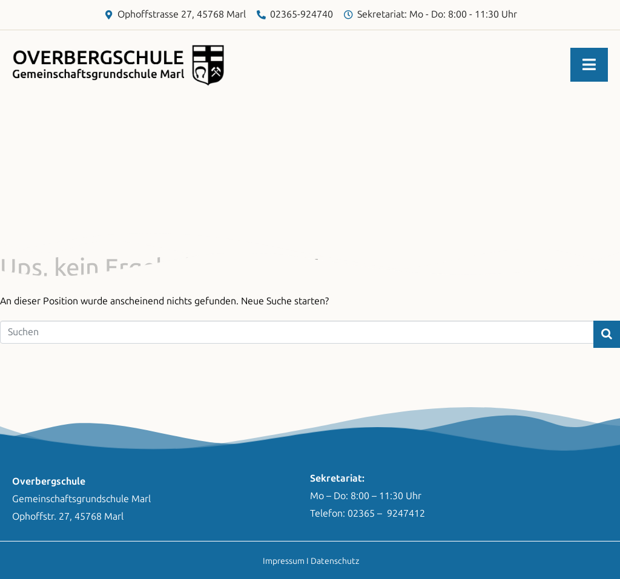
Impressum (284, 561)
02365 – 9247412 (386, 513)
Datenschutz (335, 561)
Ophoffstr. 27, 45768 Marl (68, 516)
